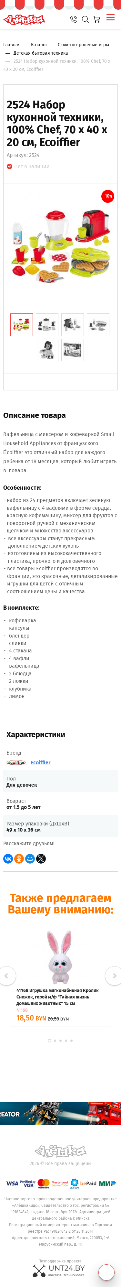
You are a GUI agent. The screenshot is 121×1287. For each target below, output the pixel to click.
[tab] (21, 324)
